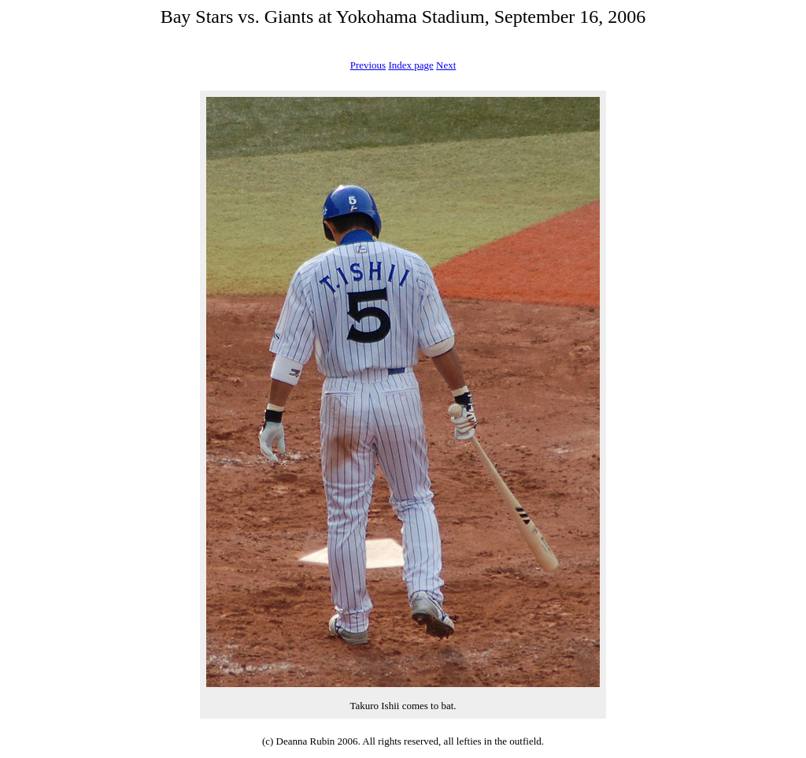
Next (446, 65)
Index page (410, 65)
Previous (368, 65)
